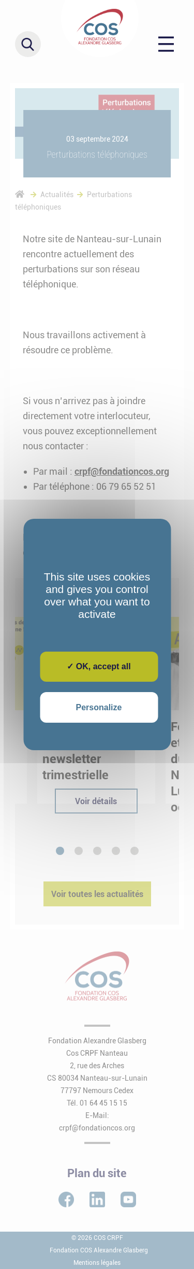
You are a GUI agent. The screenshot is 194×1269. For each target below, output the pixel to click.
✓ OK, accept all (98, 666)
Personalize (99, 707)
